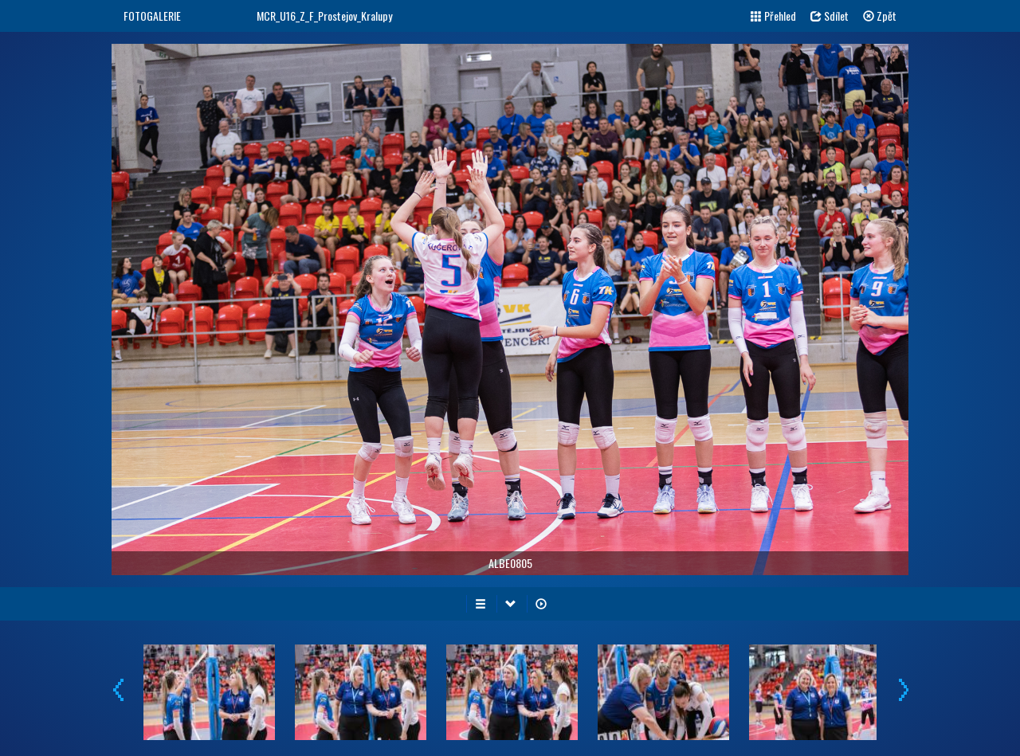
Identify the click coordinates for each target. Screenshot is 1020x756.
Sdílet (829, 15)
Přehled (773, 15)
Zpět (879, 15)
